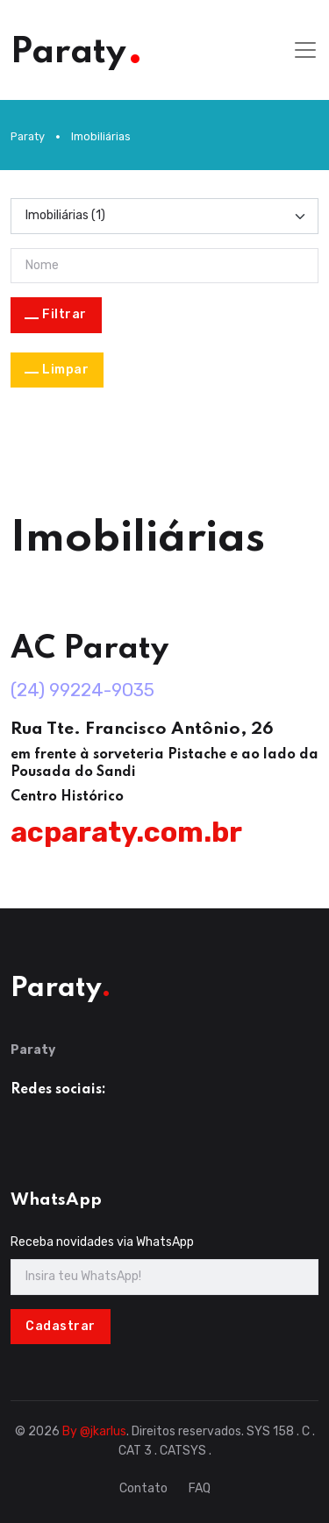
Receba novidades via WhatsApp (102, 1242)
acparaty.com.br (126, 832)
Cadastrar (60, 1326)
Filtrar (64, 314)
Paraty (28, 136)
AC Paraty (89, 649)
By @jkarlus (94, 1431)
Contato (143, 1488)
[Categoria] (164, 215)
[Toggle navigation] (305, 50)
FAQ (200, 1488)
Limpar (65, 369)
